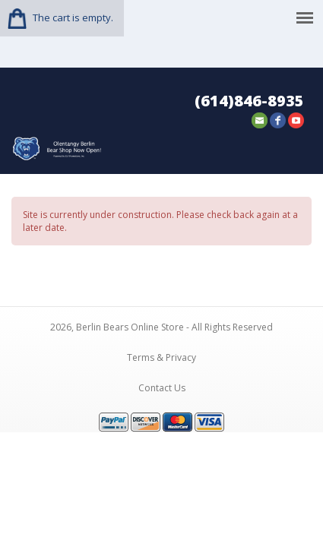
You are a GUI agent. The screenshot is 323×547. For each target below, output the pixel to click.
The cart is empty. (73, 17)
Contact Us (161, 383)
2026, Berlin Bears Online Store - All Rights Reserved (161, 322)
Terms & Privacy (161, 352)
